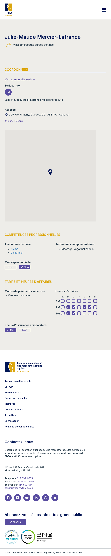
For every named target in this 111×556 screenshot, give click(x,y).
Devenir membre (14, 409)
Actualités (10, 415)
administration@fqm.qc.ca (19, 487)
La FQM (9, 386)
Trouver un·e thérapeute (18, 381)
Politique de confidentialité (19, 426)
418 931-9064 (14, 120)
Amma (14, 248)
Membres (10, 403)
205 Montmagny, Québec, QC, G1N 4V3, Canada (36, 114)
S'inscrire (15, 521)
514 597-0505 (25, 478)
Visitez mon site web (18, 79)
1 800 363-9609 (25, 481)
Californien (17, 252)
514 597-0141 (26, 484)
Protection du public (16, 398)
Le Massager (12, 420)
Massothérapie (13, 392)
